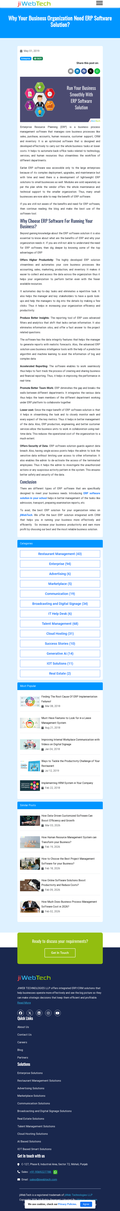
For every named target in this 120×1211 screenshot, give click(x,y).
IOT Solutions (60, 663)
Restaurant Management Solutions (39, 1080)
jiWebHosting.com (86, 1199)
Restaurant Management (60, 554)
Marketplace (60, 584)
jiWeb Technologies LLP (79, 1195)
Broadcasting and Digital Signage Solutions (44, 1111)
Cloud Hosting (60, 634)
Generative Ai (60, 654)
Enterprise (25, 58)
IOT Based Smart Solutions (34, 1149)
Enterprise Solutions (30, 1073)
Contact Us (24, 1034)
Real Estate (60, 673)
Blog (20, 1050)
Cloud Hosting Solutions (32, 1133)
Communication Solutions (33, 1103)
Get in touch (60, 953)
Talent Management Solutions (36, 1126)
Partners (22, 1057)
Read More (24, 1002)
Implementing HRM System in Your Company (67, 783)
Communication (60, 594)
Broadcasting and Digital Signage (60, 604)
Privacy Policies (67, 1204)
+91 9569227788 (41, 1171)
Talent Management (60, 624)
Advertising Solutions (30, 1088)
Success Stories (60, 644)
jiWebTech (26, 515)
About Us (23, 1027)
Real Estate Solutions (30, 1118)
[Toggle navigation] (99, 4)
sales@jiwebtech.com (43, 1179)
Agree (86, 1204)
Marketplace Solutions (31, 1095)
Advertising (60, 574)
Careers (22, 1042)
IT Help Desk (60, 614)
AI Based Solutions (29, 1141)
